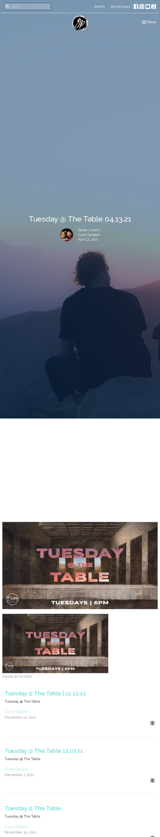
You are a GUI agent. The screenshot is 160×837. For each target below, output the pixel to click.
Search (99, 6)
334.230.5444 (120, 6)
